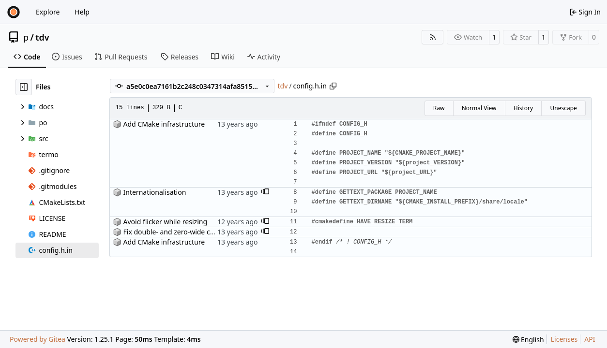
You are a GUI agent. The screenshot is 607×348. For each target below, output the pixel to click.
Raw (439, 108)
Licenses (564, 339)
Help (82, 11)
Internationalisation (154, 192)
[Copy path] (333, 86)
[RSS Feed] (433, 37)
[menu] (528, 339)
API (589, 339)
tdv (42, 37)
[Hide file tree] (23, 87)
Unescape (563, 108)
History (523, 108)
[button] (265, 192)
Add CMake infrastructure (164, 124)
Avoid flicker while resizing (165, 221)
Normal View (479, 108)
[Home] (13, 12)
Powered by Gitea (37, 339)
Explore (48, 11)
